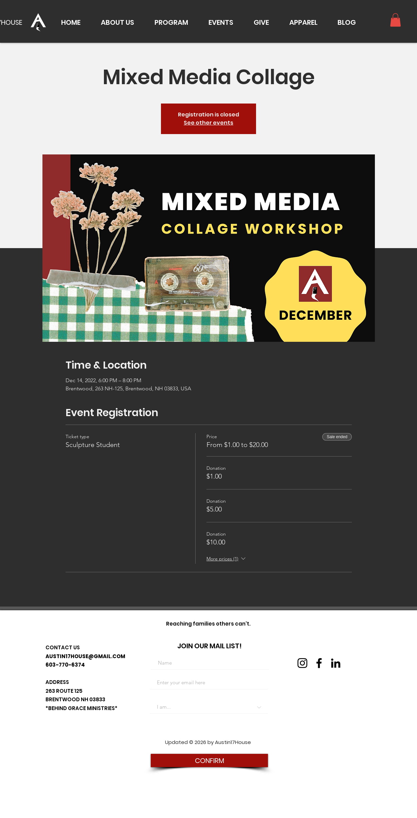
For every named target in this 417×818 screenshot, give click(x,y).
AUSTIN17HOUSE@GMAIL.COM (85, 656)
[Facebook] (319, 663)
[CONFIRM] (209, 760)
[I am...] (209, 707)
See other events (208, 123)
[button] (117, 22)
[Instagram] (302, 663)
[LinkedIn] (335, 663)
